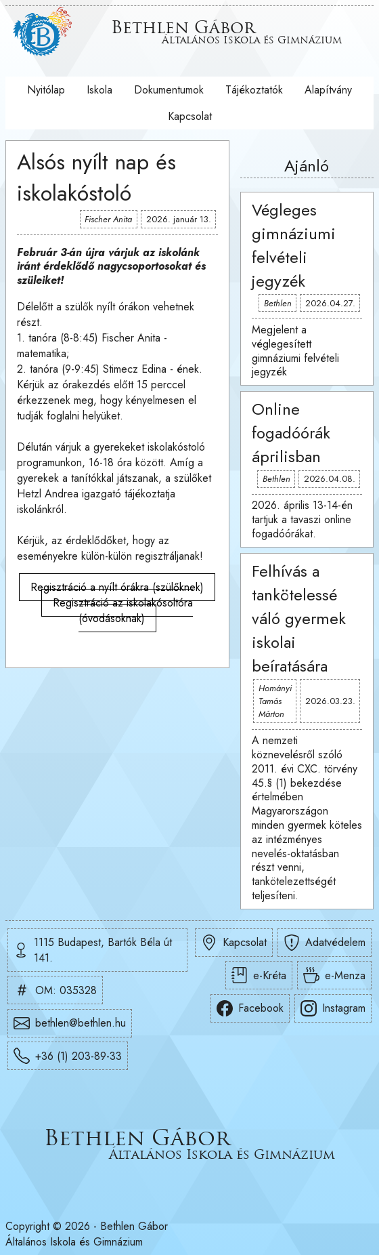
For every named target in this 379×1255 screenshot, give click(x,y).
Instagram (332, 1008)
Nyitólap (46, 90)
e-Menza (334, 975)
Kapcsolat (190, 116)
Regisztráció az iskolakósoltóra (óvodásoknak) (123, 610)
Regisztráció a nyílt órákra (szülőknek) (117, 587)
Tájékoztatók (254, 90)
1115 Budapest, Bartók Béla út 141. (93, 950)
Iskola (99, 90)
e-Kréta (258, 975)
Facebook (250, 1008)
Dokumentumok (169, 90)
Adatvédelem (324, 942)
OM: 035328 (55, 990)
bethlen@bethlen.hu (70, 1023)
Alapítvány (328, 90)
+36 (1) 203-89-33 (68, 1056)
